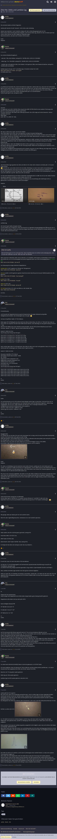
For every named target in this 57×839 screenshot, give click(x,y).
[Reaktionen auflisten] (2, 420)
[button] (55, 1)
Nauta (14, 296)
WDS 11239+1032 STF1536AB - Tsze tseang (11, 276)
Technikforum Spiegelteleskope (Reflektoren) (15, 806)
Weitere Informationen (6, 837)
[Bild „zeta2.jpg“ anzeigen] (41, 196)
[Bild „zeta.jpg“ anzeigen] (14, 196)
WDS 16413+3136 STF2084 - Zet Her (9, 262)
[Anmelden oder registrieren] (51, 1)
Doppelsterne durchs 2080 (12, 804)
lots (13, 383)
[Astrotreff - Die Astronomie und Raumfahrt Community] (11, 1)
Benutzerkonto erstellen (24, 782)
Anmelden (36, 782)
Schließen (14, 837)
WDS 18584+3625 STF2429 (7, 290)
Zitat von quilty (6, 250)
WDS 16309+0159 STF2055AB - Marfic (10, 270)
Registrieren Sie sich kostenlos (37, 777)
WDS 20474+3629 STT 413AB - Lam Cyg (10, 70)
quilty (3, 11)
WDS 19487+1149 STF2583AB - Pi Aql (10, 280)
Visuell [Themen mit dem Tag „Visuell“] (3, 814)
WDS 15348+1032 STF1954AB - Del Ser (10, 285)
